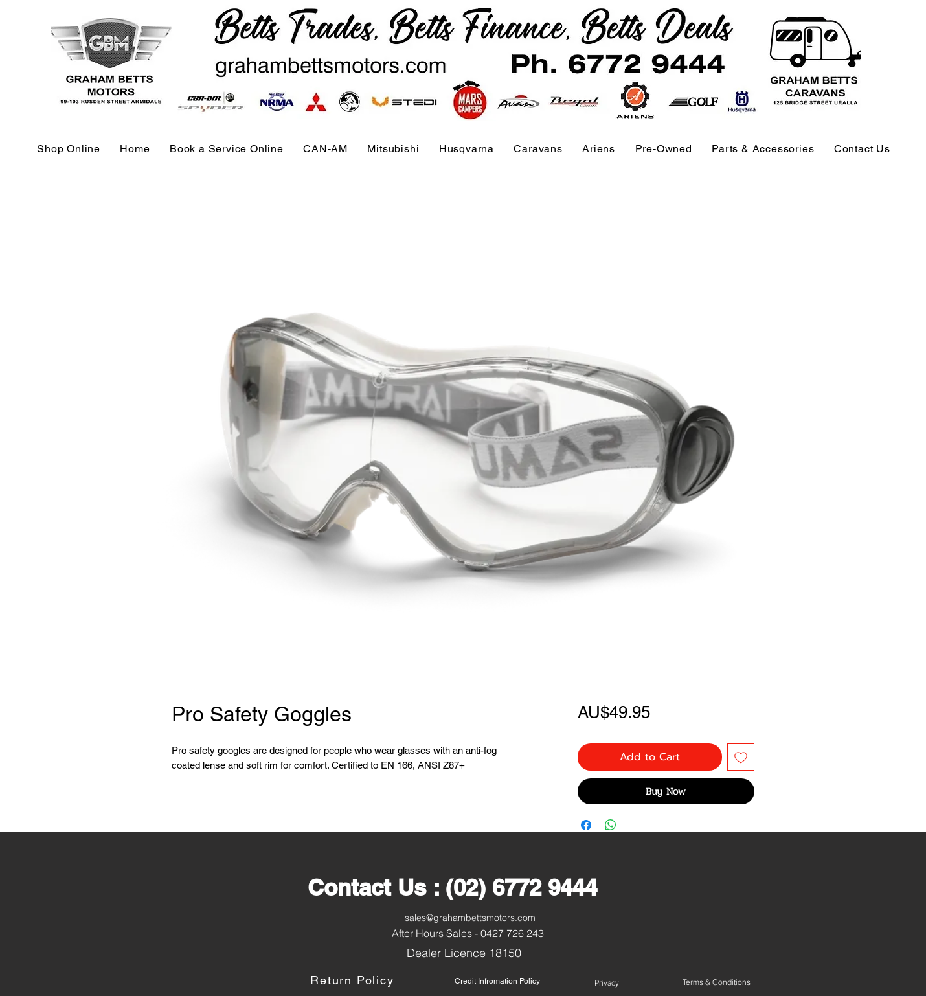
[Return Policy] (354, 980)
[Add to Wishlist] (740, 757)
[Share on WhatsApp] (610, 825)
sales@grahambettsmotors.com (470, 917)
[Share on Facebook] (586, 825)
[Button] (100, 982)
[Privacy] (607, 983)
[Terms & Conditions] (716, 982)
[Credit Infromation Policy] (497, 981)
